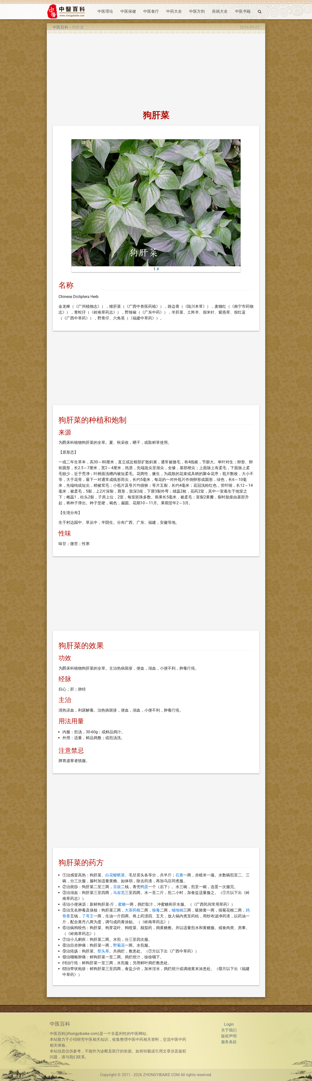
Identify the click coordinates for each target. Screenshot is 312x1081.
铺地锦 (177, 910)
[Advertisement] (156, 70)
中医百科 (60, 27)
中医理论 (105, 11)
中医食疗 (151, 11)
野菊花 (119, 945)
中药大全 (174, 11)
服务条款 (229, 1042)
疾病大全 (220, 11)
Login (229, 1024)
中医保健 (128, 11)
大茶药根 (132, 910)
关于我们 (229, 1030)
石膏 (179, 875)
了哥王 (88, 916)
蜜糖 (122, 904)
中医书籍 (243, 11)
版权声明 (229, 1036)
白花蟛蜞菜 (115, 875)
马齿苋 (119, 892)
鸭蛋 (144, 886)
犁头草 (103, 951)
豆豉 (117, 886)
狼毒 (156, 910)
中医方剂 (197, 11)
